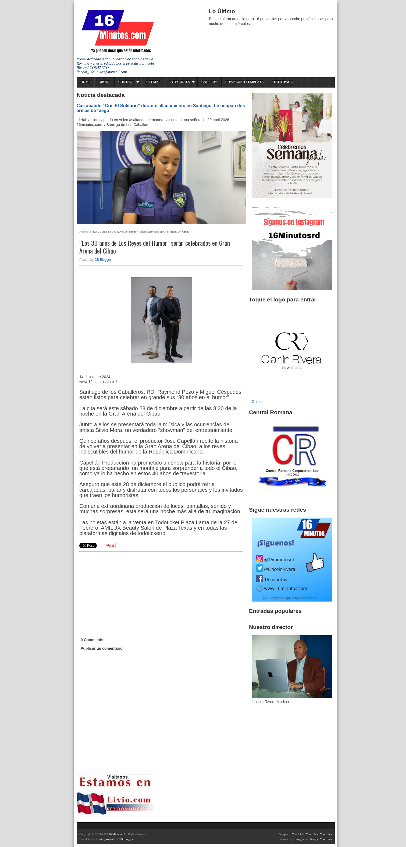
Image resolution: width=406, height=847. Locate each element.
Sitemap (153, 82)
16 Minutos (115, 834)
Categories (179, 82)
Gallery (209, 82)
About (104, 82)
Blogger (299, 839)
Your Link (298, 834)
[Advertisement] (121, 588)
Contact (126, 82)
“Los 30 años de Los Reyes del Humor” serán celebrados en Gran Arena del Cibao (154, 247)
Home (85, 82)
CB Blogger (103, 260)
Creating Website (105, 839)
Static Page (282, 82)
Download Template (244, 82)
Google (314, 839)
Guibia (257, 401)
